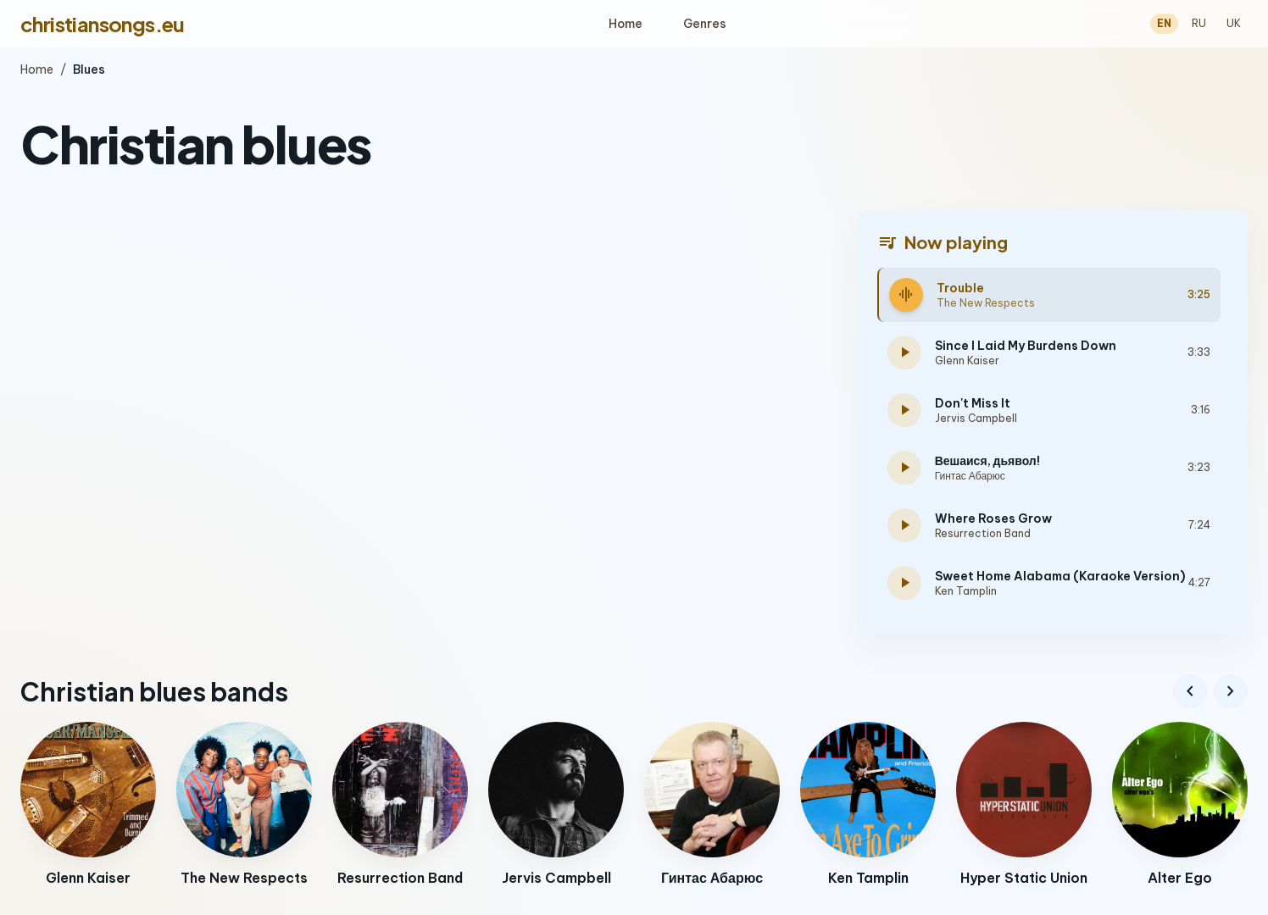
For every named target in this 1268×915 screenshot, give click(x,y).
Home (625, 23)
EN (1164, 23)
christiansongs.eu (102, 23)
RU (1199, 23)
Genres (704, 23)
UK (1233, 23)
